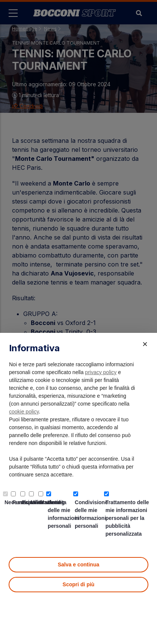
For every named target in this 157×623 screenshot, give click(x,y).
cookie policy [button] (24, 412)
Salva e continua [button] (78, 565)
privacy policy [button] (100, 372)
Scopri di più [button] (79, 584)
